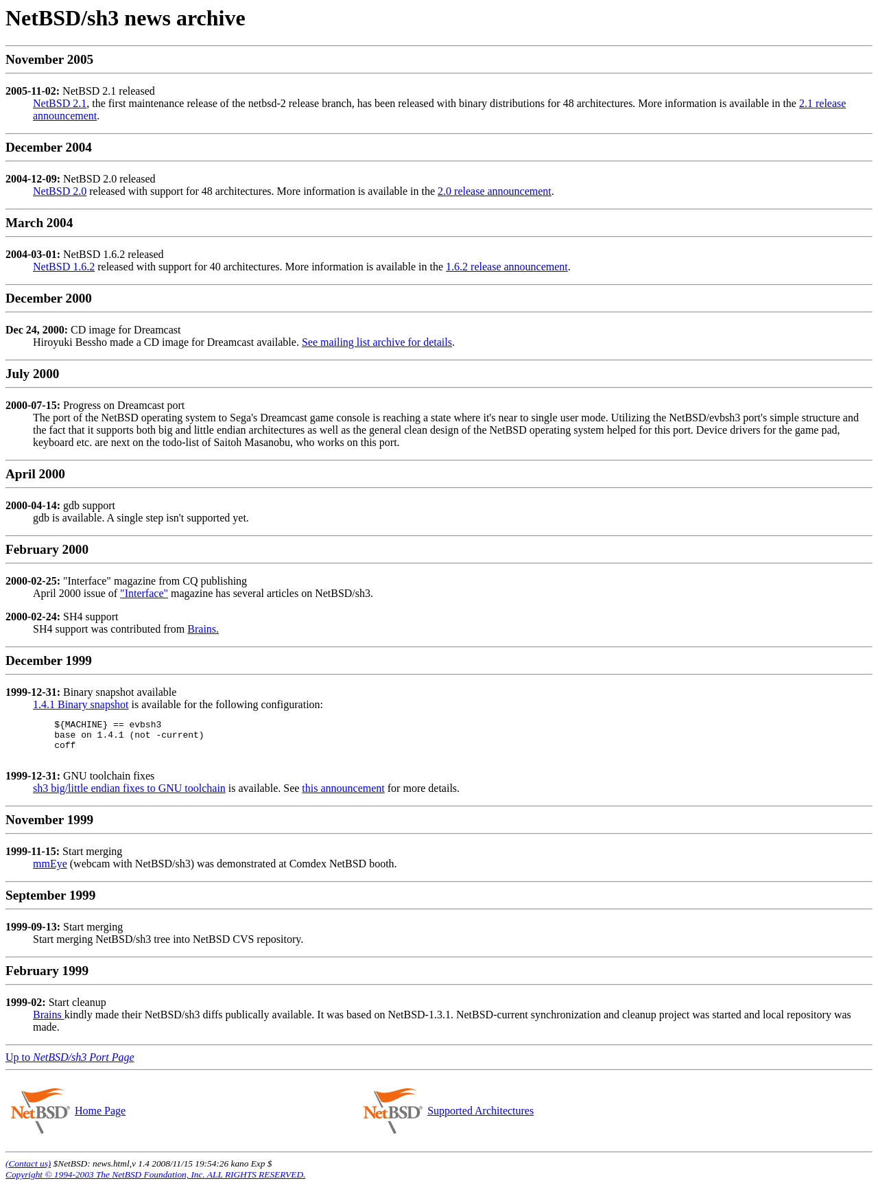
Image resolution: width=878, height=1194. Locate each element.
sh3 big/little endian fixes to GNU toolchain (129, 796)
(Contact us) (28, 1172)
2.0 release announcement (494, 191)
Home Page (100, 1119)
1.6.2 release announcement (507, 266)
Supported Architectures (480, 1119)
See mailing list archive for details (377, 342)
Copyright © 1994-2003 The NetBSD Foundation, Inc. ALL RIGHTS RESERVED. (155, 1183)
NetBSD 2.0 (59, 191)
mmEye (50, 872)
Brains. (203, 629)
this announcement (343, 796)
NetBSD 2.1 (59, 103)
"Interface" (144, 593)
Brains (48, 1023)
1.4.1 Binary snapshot (81, 704)
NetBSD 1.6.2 (64, 266)
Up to (69, 1065)
